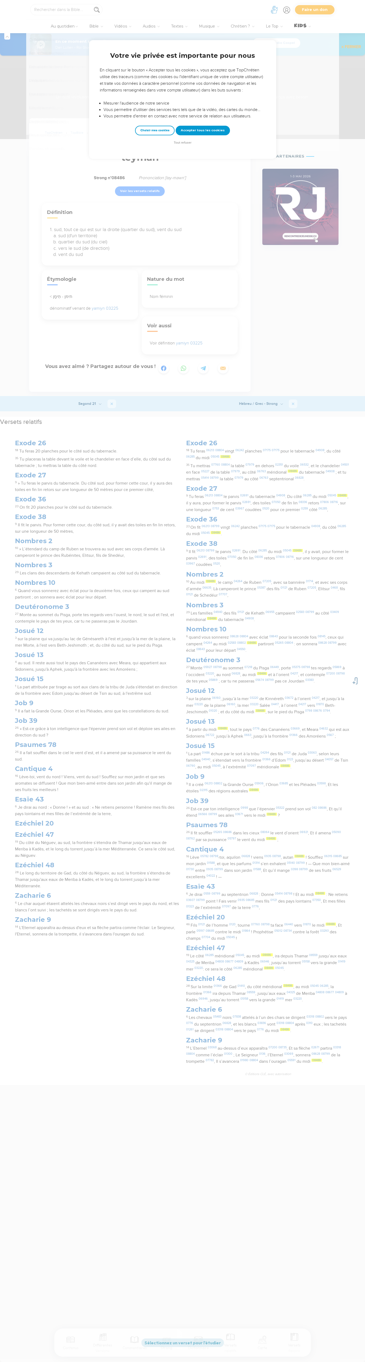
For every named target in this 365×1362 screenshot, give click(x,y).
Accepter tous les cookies (203, 130)
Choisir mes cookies (155, 130)
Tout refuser (182, 142)
